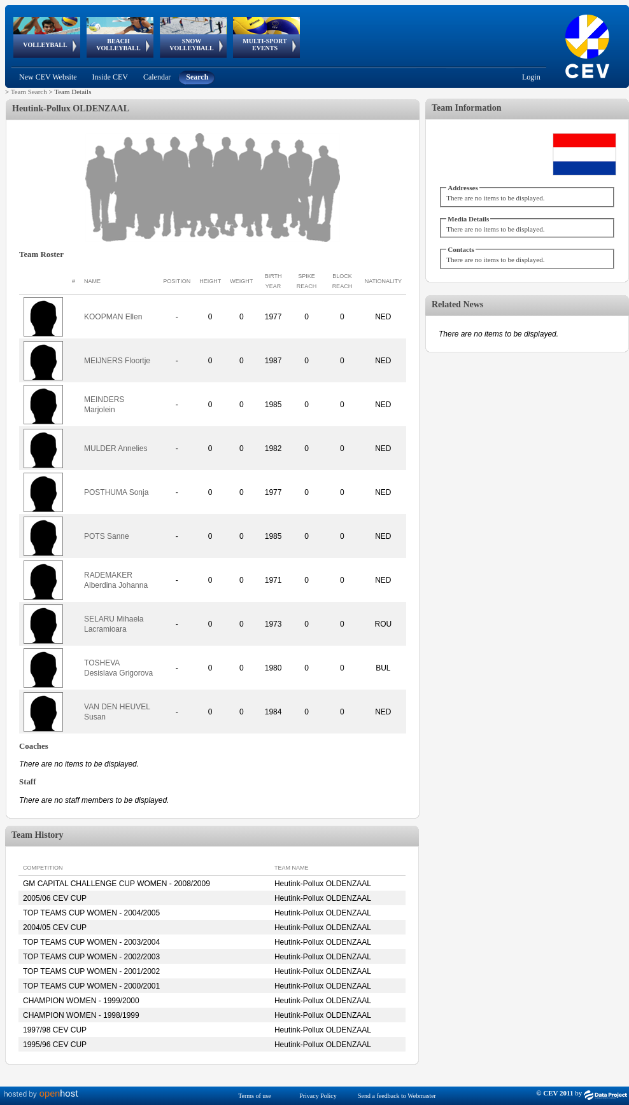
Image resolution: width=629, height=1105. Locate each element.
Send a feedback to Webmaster (397, 1095)
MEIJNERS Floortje (117, 360)
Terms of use (254, 1095)
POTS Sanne (106, 536)
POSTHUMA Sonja (116, 492)
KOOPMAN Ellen (113, 316)
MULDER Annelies (115, 448)
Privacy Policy (318, 1095)
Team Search (29, 91)
